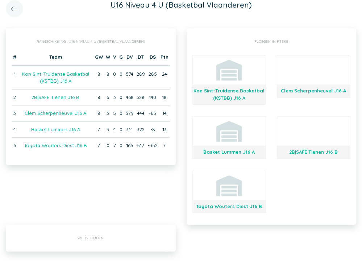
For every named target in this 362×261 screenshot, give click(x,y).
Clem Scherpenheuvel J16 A (55, 113)
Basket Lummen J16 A (55, 129)
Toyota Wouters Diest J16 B (55, 145)
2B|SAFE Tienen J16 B (55, 97)
